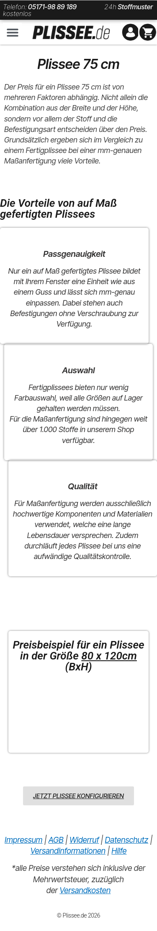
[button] (12, 32)
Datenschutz (127, 840)
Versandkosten (85, 890)
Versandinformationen (68, 851)
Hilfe (118, 851)
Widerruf (84, 840)
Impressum (23, 840)
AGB (56, 840)
